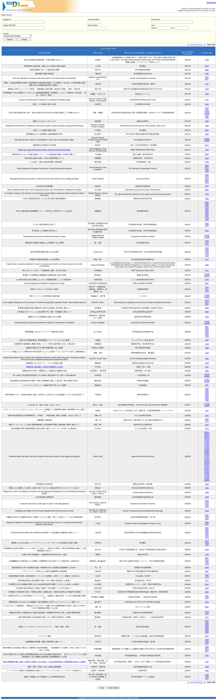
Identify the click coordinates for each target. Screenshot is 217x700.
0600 (207, 74)
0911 (207, 212)
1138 (207, 337)
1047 (207, 367)
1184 (207, 150)
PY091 (206, 477)
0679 (207, 168)
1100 (207, 577)
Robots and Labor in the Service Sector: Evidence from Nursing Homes (44, 150)
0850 (207, 398)
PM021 (207, 434)
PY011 (206, 440)
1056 (207, 492)
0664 (207, 175)
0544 (207, 588)
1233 (207, 344)
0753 (207, 177)
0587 (207, 340)
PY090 (206, 112)
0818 (207, 208)
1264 (207, 118)
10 (199, 45)
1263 (207, 116)
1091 (207, 385)
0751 (207, 84)
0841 (207, 181)
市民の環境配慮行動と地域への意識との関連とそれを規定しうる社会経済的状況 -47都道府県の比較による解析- (44, 662)
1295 (207, 226)
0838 (207, 596)
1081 (207, 335)
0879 (207, 183)
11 (201, 45)
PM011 (207, 432)
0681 (207, 190)
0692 (207, 130)
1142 (207, 108)
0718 (207, 550)
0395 (207, 166)
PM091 (207, 481)
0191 (207, 77)
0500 (207, 621)
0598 (207, 202)
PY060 (206, 455)
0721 (207, 270)
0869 (207, 522)
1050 (207, 199)
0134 (207, 89)
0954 (207, 371)
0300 (207, 389)
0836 (207, 121)
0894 (207, 532)
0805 (207, 671)
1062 (207, 216)
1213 (207, 421)
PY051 (206, 448)
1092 (207, 575)
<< (188, 45)
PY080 (206, 236)
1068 (207, 126)
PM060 (207, 452)
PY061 (206, 457)
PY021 (206, 442)
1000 (207, 265)
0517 (207, 145)
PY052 (206, 465)
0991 (207, 214)
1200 (207, 517)
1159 (207, 598)
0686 (207, 419)
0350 (207, 391)
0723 (207, 428)
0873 (207, 331)
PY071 (206, 467)
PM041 (207, 438)
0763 (207, 612)
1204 (207, 110)
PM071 (207, 469)
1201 (207, 519)
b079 (207, 66)
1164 (207, 241)
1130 (207, 218)
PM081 (207, 473)
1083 (207, 94)
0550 (207, 393)
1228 (207, 256)
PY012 (206, 459)
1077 (207, 581)
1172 (207, 538)
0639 (207, 231)
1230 (207, 162)
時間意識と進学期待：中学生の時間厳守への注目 (44, 367)
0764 (207, 186)
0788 (207, 511)
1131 (207, 662)
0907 (207, 528)
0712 (207, 100)
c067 (207, 411)
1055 (207, 134)
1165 (207, 252)
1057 (207, 534)
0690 (207, 70)
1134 (207, 317)
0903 (207, 568)
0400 (207, 627)
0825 (207, 154)
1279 (207, 60)
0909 (207, 308)
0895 (207, 312)
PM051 (207, 450)
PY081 (206, 471)
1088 (207, 248)
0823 (207, 169)
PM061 (207, 454)
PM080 (207, 297)
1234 (207, 194)
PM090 (207, 114)
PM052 (207, 463)
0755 (207, 206)
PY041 (206, 446)
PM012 (207, 461)
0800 (207, 397)
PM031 (207, 436)
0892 (207, 224)
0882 (207, 210)
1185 (207, 171)
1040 (207, 104)
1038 (207, 555)
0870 (207, 524)
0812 (207, 179)
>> (205, 45)
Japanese (211, 2)
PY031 (206, 444)
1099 (207, 536)
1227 (207, 243)
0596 (207, 515)
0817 (207, 79)
